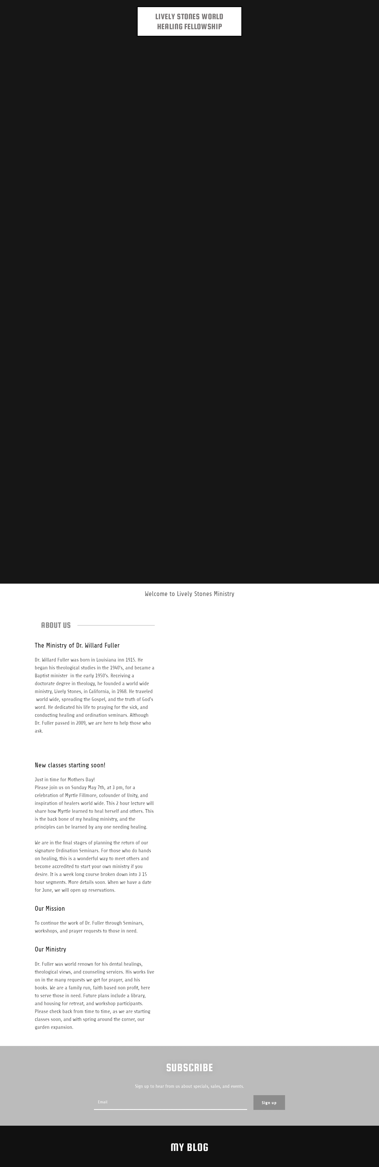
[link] (189, 27)
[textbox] (170, 1102)
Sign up (269, 1102)
